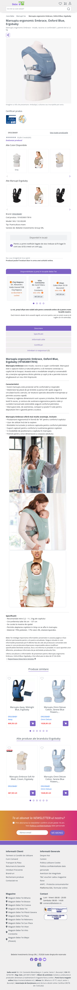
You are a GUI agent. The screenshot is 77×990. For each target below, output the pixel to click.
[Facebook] (31, 959)
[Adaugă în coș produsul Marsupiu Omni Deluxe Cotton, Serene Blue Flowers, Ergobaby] (65, 723)
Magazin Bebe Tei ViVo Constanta (17, 932)
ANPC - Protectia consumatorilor (54, 884)
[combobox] (38, 8)
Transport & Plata (13, 862)
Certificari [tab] (38, 345)
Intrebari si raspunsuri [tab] (38, 350)
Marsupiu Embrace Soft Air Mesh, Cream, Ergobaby (22, 777)
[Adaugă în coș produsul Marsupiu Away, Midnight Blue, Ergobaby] (33, 723)
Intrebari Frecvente (14, 870)
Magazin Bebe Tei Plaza (17, 916)
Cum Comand (12, 859)
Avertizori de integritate (50, 873)
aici (40, 246)
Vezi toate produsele (59, 132)
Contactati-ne (12, 880)
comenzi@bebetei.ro (52, 903)
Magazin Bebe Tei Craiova (18, 905)
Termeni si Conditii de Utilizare (19, 855)
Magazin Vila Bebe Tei (16, 908)
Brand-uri (10, 873)
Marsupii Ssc (21, 16)
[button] (33, 303)
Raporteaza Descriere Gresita (22, 659)
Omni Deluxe (46, 719)
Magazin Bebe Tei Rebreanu (19, 919)
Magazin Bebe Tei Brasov (18, 901)
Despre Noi (45, 855)
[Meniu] (8, 4)
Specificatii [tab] (38, 334)
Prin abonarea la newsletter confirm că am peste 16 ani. (40, 822)
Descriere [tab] (38, 328)
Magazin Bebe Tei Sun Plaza (19, 923)
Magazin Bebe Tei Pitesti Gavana (21, 912)
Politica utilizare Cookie (50, 862)
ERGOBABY (17, 214)
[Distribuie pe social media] (8, 35)
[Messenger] (36, 959)
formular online (61, 887)
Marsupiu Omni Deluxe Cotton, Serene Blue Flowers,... (55, 709)
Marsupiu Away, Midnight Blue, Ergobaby (22, 708)
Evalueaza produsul (14, 140)
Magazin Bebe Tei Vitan (17, 926)
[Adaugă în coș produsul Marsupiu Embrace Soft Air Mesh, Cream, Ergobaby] (33, 793)
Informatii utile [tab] (38, 339)
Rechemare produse (15, 877)
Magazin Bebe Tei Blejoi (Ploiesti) (17, 939)
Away (10, 719)
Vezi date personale (45, 825)
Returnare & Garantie (15, 866)
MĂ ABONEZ (57, 832)
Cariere (43, 859)
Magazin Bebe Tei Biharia (18, 898)
